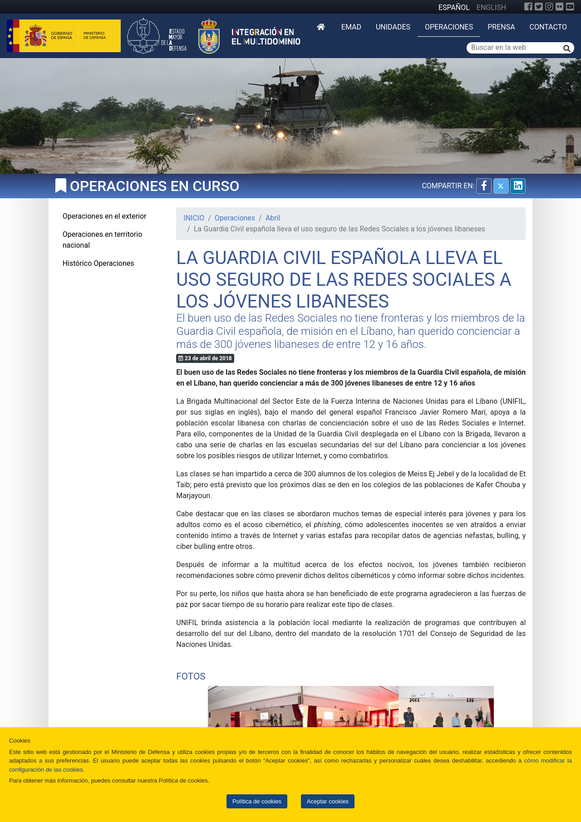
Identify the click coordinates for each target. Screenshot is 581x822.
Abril (273, 218)
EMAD (351, 27)
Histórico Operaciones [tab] (98, 263)
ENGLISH (491, 7)
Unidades (393, 27)
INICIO (193, 218)
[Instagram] (549, 6)
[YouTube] (570, 6)
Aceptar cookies (328, 801)
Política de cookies (256, 801)
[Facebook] (528, 6)
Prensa (501, 27)
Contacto (548, 27)
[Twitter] (539, 6)
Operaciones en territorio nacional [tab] (103, 240)
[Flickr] (560, 6)
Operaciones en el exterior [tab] (105, 216)
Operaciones (449, 27)
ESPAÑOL (454, 7)
